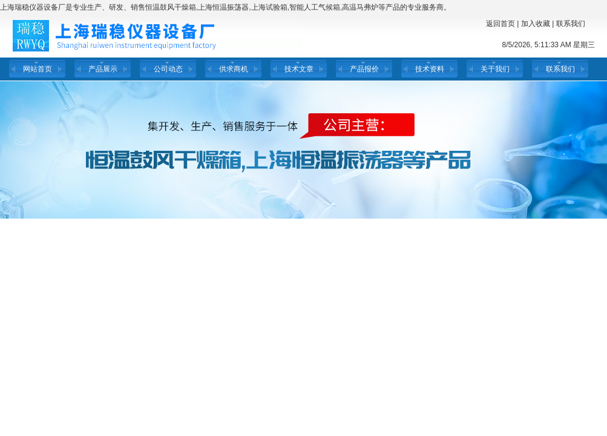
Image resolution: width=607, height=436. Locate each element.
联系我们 (570, 23)
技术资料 (429, 69)
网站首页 (37, 69)
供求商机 (233, 69)
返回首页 (500, 23)
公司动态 (168, 69)
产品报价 (364, 69)
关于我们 (495, 69)
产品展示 (102, 69)
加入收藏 (535, 23)
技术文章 (298, 69)
